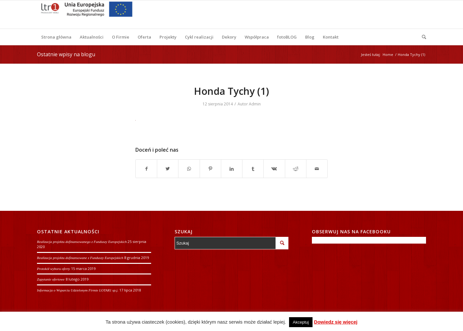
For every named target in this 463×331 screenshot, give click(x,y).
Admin (255, 104)
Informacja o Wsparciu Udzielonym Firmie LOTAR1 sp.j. (77, 290)
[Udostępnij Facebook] (146, 169)
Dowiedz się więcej (336, 322)
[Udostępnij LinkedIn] (231, 169)
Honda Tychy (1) (231, 91)
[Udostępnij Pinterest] (210, 169)
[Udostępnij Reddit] (295, 169)
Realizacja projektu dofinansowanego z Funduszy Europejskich (82, 242)
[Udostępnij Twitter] (167, 169)
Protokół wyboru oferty (53, 269)
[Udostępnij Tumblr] (252, 169)
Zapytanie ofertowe (51, 279)
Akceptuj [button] (301, 322)
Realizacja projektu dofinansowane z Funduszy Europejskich (80, 258)
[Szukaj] (422, 37)
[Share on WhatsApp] (188, 169)
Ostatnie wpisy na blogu (66, 54)
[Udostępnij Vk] (274, 169)
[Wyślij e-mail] (316, 169)
